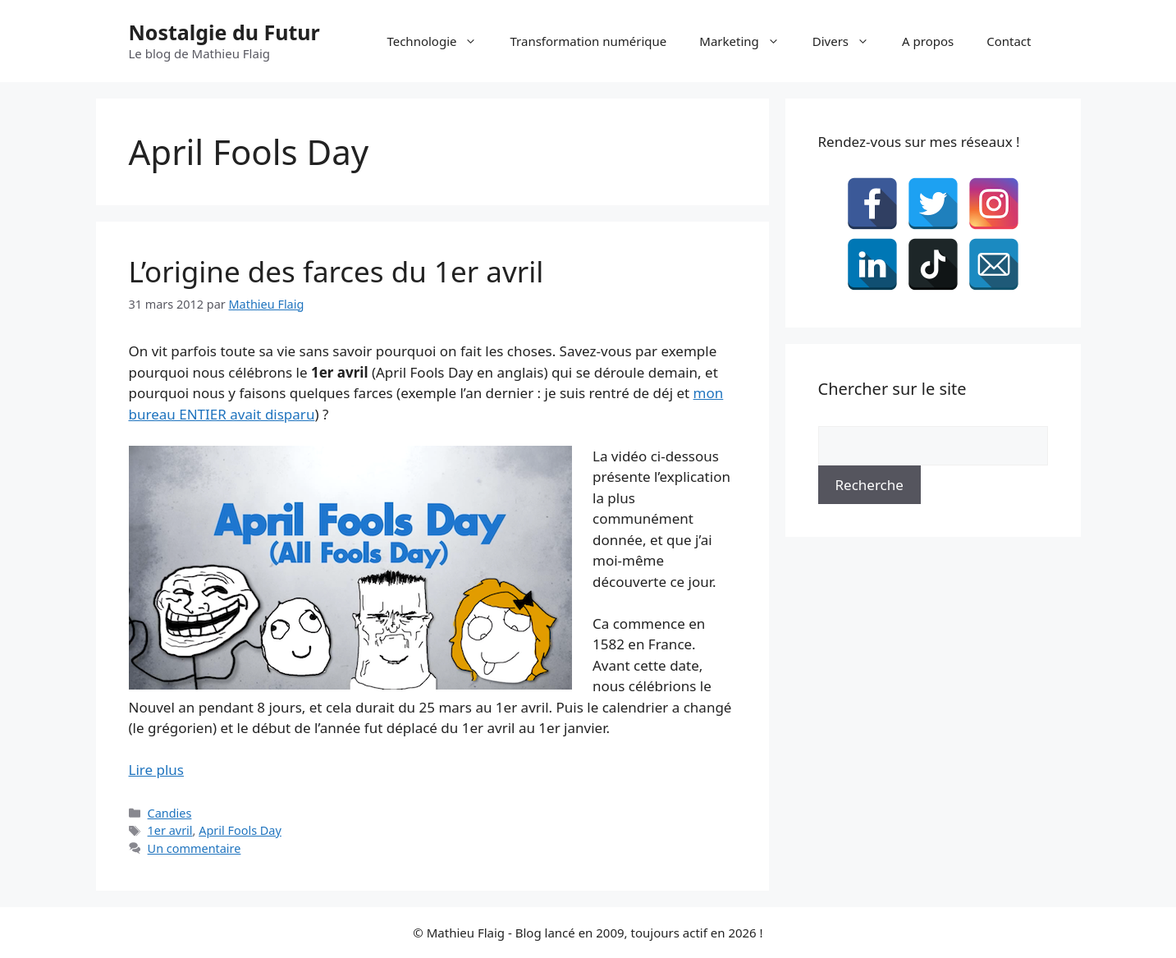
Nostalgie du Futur (224, 32)
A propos (928, 41)
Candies (170, 813)
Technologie (440, 41)
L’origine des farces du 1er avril (336, 271)
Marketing (747, 41)
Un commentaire (194, 848)
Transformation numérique (588, 41)
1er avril (170, 830)
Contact (1008, 41)
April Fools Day (240, 830)
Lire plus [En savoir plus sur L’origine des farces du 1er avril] (156, 769)
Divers (848, 41)
